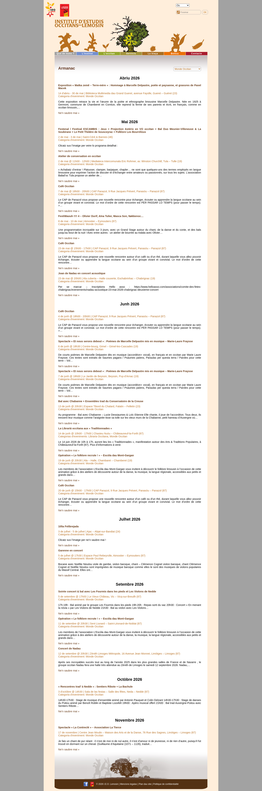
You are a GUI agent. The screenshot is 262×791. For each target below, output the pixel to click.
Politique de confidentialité (165, 784)
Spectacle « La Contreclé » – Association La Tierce (89, 727)
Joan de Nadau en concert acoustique (81, 273)
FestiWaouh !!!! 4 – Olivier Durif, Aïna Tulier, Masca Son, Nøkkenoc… (101, 216)
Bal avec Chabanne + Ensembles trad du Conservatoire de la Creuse (100, 401)
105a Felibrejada (68, 526)
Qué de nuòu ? (65, 53)
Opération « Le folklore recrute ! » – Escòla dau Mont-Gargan (96, 455)
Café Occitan (66, 186)
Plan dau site (145, 784)
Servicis (131, 53)
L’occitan (109, 53)
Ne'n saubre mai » (68, 113)
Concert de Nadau (69, 648)
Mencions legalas (128, 784)
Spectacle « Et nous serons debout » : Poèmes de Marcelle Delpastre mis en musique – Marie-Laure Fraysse (125, 341)
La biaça (153, 53)
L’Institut (87, 53)
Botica (175, 53)
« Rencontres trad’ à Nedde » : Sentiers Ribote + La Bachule (95, 686)
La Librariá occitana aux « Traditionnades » (85, 428)
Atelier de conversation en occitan (79, 156)
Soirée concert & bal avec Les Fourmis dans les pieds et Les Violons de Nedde (107, 591)
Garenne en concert (70, 550)
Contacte (196, 53)
